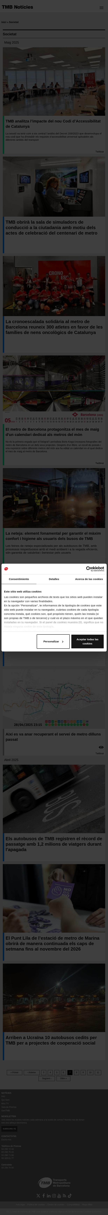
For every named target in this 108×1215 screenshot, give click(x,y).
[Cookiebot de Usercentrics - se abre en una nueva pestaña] (88, 569)
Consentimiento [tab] (19, 579)
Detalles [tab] (54, 579)
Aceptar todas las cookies (87, 641)
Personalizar (53, 641)
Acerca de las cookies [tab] (89, 579)
